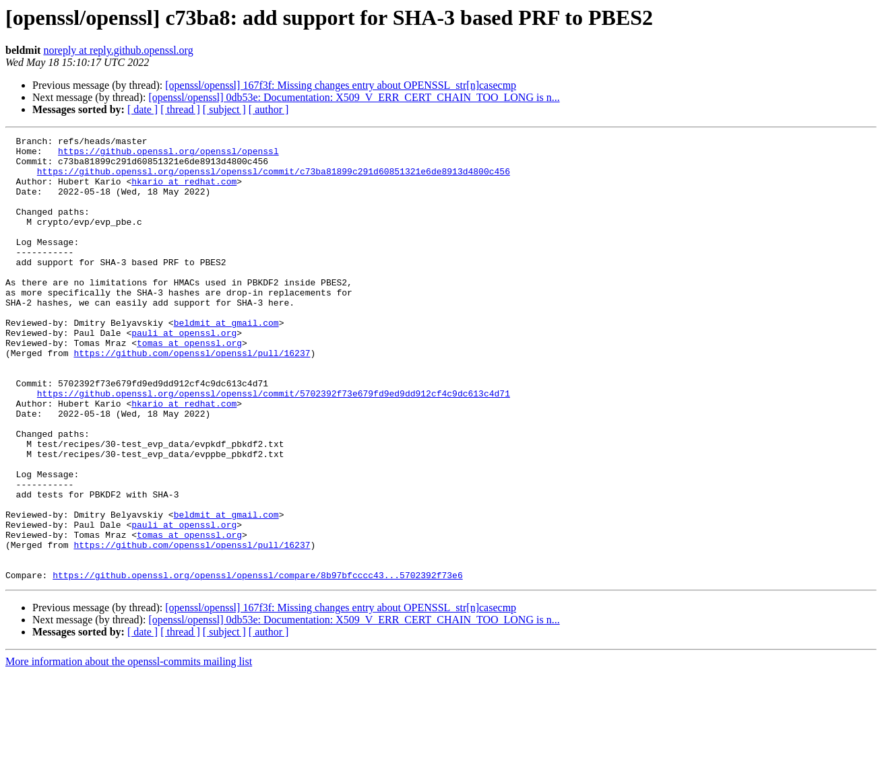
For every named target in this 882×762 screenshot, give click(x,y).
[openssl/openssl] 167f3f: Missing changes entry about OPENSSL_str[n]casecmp (340, 85)
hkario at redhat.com (184, 191)
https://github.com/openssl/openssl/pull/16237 (191, 397)
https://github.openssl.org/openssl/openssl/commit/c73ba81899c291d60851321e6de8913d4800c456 (273, 179)
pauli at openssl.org (184, 373)
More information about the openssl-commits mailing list (128, 750)
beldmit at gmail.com (226, 361)
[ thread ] (180, 109)
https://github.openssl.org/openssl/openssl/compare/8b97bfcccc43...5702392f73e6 (257, 664)
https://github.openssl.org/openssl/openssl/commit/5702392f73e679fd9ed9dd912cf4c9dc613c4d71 (273, 446)
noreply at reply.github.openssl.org (118, 50)
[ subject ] (224, 109)
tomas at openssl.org (189, 385)
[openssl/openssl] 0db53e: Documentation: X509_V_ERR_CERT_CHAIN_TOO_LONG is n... (353, 97)
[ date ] (142, 109)
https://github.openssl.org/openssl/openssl (168, 155)
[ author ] (269, 109)
